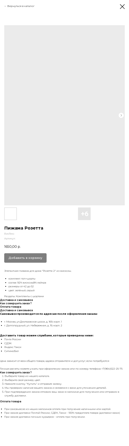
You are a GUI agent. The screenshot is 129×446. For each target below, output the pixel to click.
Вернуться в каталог (21, 6)
